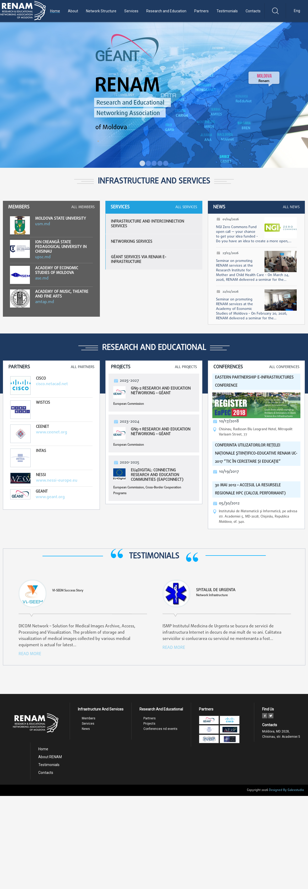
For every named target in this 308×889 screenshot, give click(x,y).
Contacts (253, 11)
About (73, 11)
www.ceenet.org (51, 432)
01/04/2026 (231, 219)
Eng (297, 11)
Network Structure (101, 11)
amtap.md (44, 302)
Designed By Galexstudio (286, 790)
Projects (149, 723)
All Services (186, 207)
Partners (201, 11)
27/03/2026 (231, 253)
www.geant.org (50, 497)
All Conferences (284, 367)
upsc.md (43, 257)
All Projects (186, 367)
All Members (83, 207)
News (86, 729)
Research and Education (166, 11)
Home (55, 11)
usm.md (42, 224)
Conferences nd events (160, 729)
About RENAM (50, 757)
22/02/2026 (231, 291)
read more (30, 654)
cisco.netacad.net (52, 384)
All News (291, 207)
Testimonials (227, 11)
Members (88, 718)
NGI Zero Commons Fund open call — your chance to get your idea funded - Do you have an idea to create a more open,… (253, 234)
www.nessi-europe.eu (56, 480)
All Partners (82, 367)
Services (131, 11)
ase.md (41, 278)
